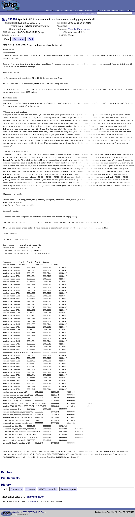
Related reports (68, 489)
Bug (4, 19)
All (5, 489)
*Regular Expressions (78, 29)
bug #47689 (31, 501)
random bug (124, 10)
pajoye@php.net (35, 497)
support (56, 10)
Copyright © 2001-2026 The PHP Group (29, 512)
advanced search (91, 10)
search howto (105, 10)
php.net (49, 10)
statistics (115, 10)
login (132, 10)
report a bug (78, 10)
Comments (16, 489)
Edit (31, 39)
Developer (19, 39)
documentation (66, 10)
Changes (30, 489)
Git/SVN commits (47, 489)
